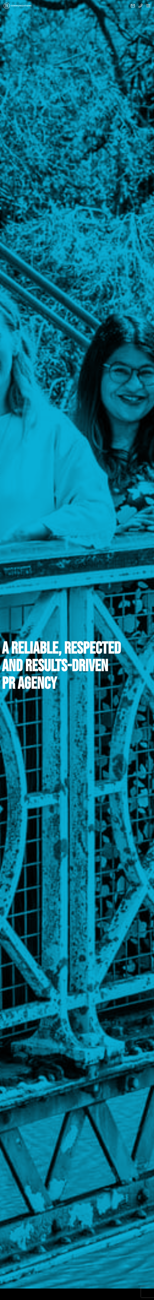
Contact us (133, 6)
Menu (148, 6)
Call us (140, 6)
